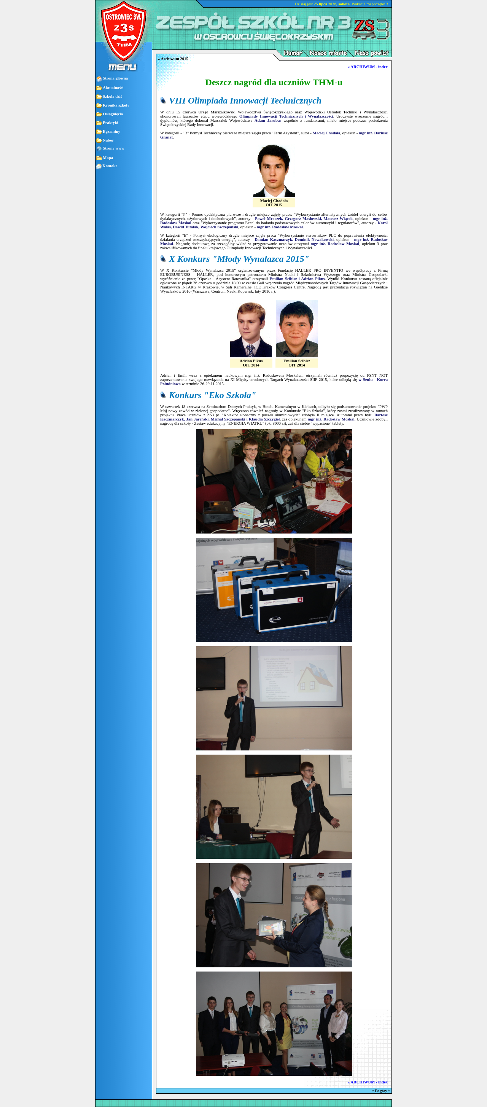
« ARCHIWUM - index (368, 67)
